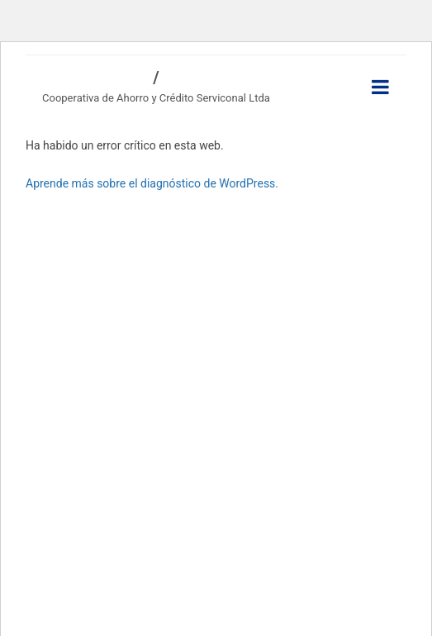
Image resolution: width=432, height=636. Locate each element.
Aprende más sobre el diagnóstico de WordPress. (152, 183)
